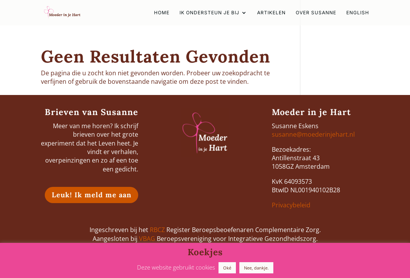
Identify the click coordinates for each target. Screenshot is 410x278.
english (357, 12)
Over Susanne (316, 12)
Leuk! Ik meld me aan (91, 194)
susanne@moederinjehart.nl (313, 134)
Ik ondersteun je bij (209, 12)
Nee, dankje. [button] (256, 268)
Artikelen (271, 12)
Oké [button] (227, 268)
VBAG (147, 238)
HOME (161, 12)
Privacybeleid (291, 205)
